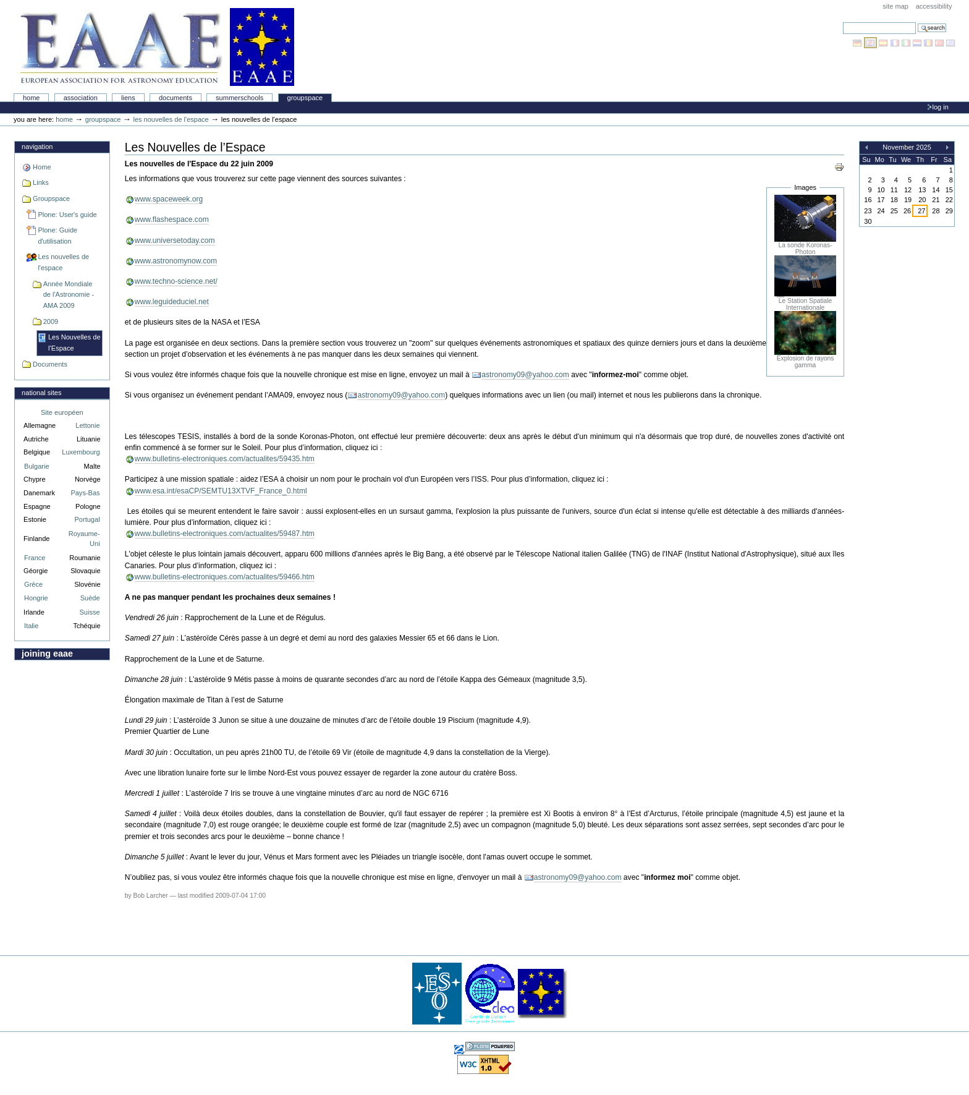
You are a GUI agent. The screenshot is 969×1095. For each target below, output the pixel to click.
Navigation (37, 146)
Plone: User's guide (67, 214)
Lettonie (87, 425)
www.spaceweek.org (169, 199)
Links (41, 182)
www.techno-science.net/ (176, 281)
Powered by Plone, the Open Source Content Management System (490, 1046)
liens (128, 97)
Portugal (87, 519)
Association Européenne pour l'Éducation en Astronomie (155, 47)
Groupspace (305, 97)
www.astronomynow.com (176, 261)
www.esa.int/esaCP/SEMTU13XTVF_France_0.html (221, 491)
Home (31, 97)
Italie (31, 625)
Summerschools (239, 97)
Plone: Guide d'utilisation (57, 235)
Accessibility (934, 6)
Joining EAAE (47, 653)
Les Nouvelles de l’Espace (74, 342)
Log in (941, 107)
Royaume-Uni (84, 539)
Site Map (895, 6)
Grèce (33, 584)
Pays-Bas (84, 492)
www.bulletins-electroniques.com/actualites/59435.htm (225, 458)
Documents (175, 97)
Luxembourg (80, 452)
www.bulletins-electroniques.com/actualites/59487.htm (225, 533)
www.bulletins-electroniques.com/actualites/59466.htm (225, 577)
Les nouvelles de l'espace (170, 119)
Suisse (89, 612)
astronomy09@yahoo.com (525, 374)
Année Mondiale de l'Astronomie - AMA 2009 (68, 294)
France (34, 557)
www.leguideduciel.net (172, 301)
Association (81, 97)
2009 (51, 321)
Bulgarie (36, 466)
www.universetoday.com (175, 240)
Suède (90, 598)
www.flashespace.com (172, 219)
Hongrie (36, 598)
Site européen (62, 412)
